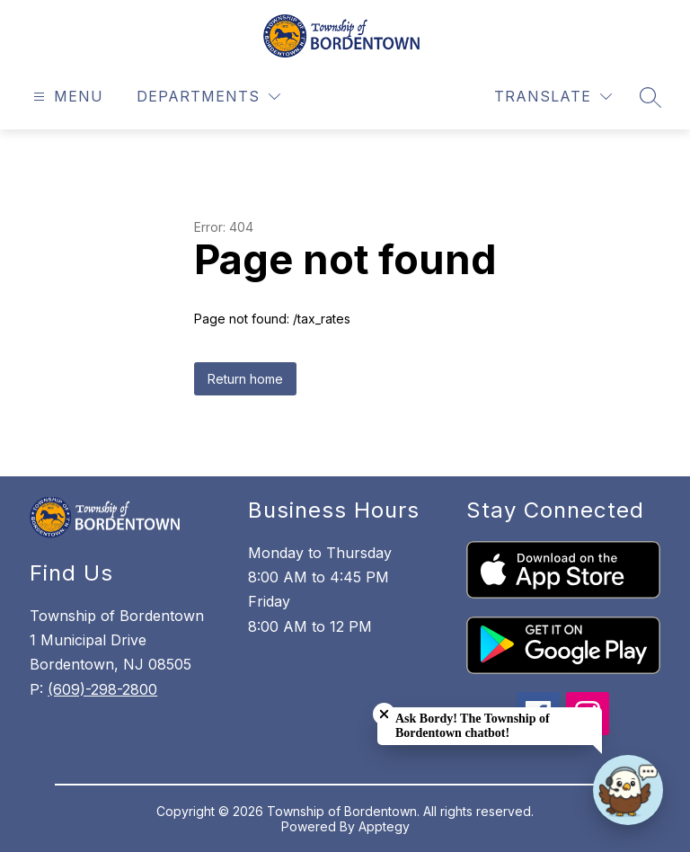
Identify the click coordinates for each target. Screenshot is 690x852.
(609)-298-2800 (102, 689)
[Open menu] (66, 96)
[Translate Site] (553, 96)
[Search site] (650, 97)
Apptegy (384, 826)
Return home (245, 378)
